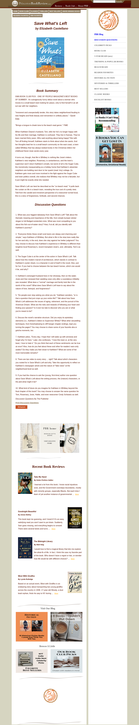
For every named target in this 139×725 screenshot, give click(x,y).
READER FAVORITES (103, 72)
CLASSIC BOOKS (102, 94)
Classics (34, 11)
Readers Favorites (21, 15)
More (77, 494)
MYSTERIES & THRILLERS (106, 83)
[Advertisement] (50, 713)
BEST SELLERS (101, 89)
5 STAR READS (103, 56)
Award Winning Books (71, 11)
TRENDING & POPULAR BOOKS (108, 62)
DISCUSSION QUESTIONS (105, 40)
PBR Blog (98, 34)
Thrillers (44, 11)
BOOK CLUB (100, 51)
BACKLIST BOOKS (102, 100)
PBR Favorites (36, 15)
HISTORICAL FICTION (104, 78)
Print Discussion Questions (27, 403)
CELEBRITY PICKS (103, 45)
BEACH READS (101, 67)
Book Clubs (24, 11)
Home (15, 11)
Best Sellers (55, 11)
